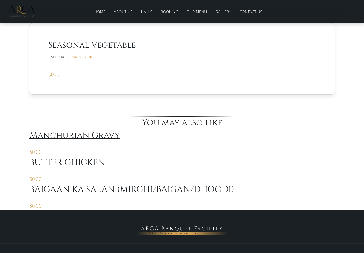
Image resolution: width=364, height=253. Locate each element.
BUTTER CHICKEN (67, 162)
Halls (147, 11)
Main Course (84, 57)
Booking (169, 11)
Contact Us (251, 11)
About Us (123, 11)
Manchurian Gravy (74, 135)
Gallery (223, 11)
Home (100, 11)
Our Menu (197, 11)
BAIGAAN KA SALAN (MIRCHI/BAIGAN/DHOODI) (131, 189)
